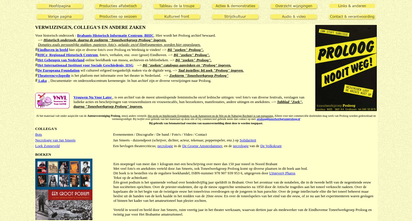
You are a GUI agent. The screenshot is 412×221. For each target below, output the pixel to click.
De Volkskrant (271, 146)
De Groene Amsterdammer (202, 146)
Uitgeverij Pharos (282, 173)
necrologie (165, 146)
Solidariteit (248, 140)
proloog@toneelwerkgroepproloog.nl (278, 119)
